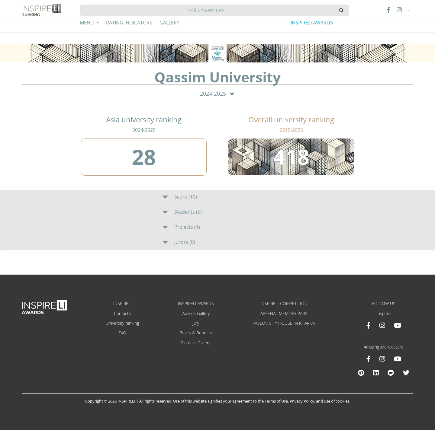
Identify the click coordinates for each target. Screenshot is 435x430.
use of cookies (336, 401)
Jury (195, 323)
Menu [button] (87, 22)
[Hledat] (207, 10)
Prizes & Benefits (196, 333)
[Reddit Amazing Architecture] (391, 372)
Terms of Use (276, 401)
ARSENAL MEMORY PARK (283, 313)
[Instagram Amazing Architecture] (382, 358)
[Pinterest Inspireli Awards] (361, 372)
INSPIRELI (122, 303)
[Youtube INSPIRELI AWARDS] (397, 325)
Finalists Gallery (195, 343)
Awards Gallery (196, 313)
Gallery (169, 22)
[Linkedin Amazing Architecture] (375, 372)
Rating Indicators (129, 22)
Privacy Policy (302, 401)
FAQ (122, 333)
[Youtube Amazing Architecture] (397, 358)
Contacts (122, 313)
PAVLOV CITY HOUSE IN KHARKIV (284, 323)
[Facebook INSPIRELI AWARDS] (368, 325)
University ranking (122, 323)
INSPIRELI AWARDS (312, 22)
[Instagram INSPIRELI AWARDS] (382, 325)
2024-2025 (217, 94)
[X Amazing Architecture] (406, 372)
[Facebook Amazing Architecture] (368, 358)
